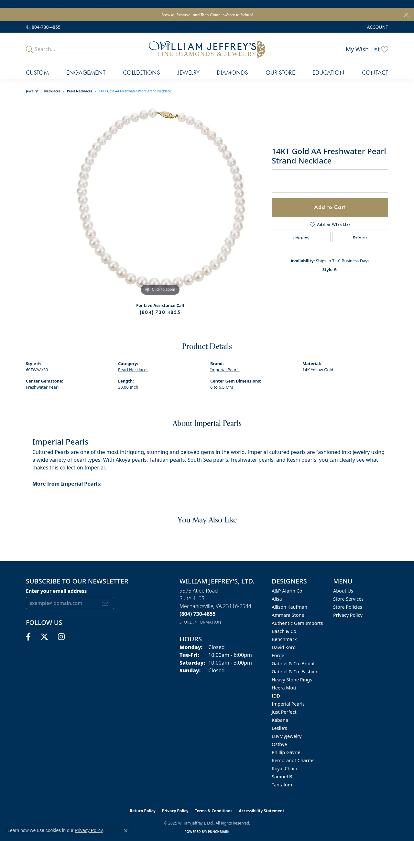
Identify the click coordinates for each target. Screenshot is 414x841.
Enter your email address (56, 591)
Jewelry (189, 72)
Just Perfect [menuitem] (284, 712)
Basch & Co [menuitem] (284, 631)
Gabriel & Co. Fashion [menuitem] (295, 671)
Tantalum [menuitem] (282, 785)
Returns (360, 237)
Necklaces (52, 91)
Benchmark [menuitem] (284, 639)
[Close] (406, 15)
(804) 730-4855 (160, 312)
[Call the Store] (198, 613)
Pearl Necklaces (80, 91)
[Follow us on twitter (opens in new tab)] (44, 637)
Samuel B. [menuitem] (282, 776)
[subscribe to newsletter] (105, 603)
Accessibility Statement (261, 811)
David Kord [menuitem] (284, 647)
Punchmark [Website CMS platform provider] (219, 831)
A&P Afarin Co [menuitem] (287, 591)
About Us (343, 591)
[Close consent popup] (126, 831)
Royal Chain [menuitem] (284, 768)
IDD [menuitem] (276, 696)
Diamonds (232, 72)
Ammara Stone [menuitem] (288, 615)
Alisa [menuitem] (277, 599)
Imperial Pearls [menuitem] (288, 704)
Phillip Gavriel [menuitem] (286, 752)
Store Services (348, 599)
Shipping (301, 237)
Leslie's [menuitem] (279, 728)
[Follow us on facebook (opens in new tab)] (28, 637)
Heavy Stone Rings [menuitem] (292, 680)
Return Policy (143, 811)
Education (328, 72)
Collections (141, 72)
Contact (375, 72)
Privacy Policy (348, 615)
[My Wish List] (367, 49)
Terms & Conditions (214, 811)
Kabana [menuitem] (280, 720)
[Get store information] (200, 622)
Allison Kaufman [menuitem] (289, 607)
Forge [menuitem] (278, 655)
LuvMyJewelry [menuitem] (286, 736)
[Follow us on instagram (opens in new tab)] (61, 637)
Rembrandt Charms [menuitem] (293, 760)
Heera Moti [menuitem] (284, 688)
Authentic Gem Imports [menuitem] (297, 623)
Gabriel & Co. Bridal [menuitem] (293, 663)
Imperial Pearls (225, 370)
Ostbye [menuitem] (279, 744)
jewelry (32, 91)
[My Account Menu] (377, 27)
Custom (37, 72)
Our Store (280, 72)
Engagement (85, 72)
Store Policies (347, 607)
